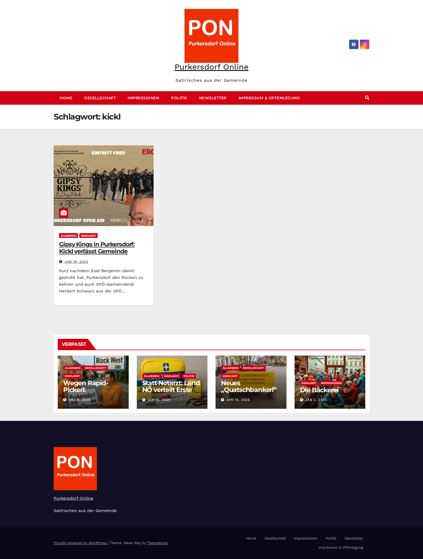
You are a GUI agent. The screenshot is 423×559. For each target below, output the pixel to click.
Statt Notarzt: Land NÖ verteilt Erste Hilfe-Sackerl (171, 389)
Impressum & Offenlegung (269, 98)
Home (66, 98)
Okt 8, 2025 (80, 400)
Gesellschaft (100, 98)
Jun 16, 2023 (76, 262)
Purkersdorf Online (211, 66)
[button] (367, 97)
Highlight (88, 235)
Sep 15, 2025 (158, 400)
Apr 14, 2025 (238, 400)
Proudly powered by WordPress (81, 543)
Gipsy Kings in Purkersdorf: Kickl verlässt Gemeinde (97, 248)
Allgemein (68, 235)
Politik (179, 98)
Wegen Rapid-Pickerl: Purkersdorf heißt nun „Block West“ (90, 393)
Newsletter (213, 98)
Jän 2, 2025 (316, 400)
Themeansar (157, 543)
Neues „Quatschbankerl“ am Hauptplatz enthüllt (249, 393)
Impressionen (143, 98)
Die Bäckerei (319, 390)
